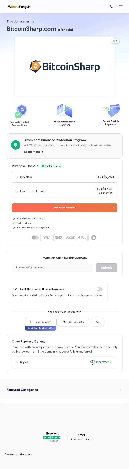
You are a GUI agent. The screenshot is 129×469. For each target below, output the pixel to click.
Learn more (33, 152)
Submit (106, 268)
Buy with (64, 362)
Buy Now (64, 176)
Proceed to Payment (84, 207)
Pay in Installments (64, 191)
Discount (99, 289)
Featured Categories (22, 390)
